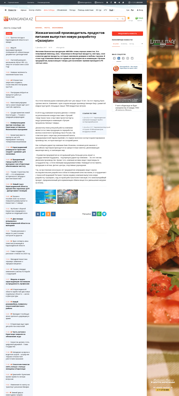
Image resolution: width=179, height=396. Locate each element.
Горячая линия (13, 2)
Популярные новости (122, 40)
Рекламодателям (44, 2)
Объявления (62, 10)
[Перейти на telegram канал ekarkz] (119, 2)
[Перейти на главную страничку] (5, 2)
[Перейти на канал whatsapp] (123, 2)
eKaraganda (60, 47)
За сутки (116, 44)
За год (131, 44)
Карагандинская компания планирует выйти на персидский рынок (93, 120)
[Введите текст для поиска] (72, 19)
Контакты (31, 2)
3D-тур (98, 10)
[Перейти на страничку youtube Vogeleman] (115, 2)
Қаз (127, 10)
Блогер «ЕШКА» (35, 10)
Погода (72, 10)
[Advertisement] (74, 82)
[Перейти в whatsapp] (134, 2)
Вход (140, 10)
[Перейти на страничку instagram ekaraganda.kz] (84, 2)
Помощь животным (85, 10)
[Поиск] (122, 19)
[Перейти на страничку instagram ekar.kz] (99, 2)
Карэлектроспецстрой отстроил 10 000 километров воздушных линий (93, 129)
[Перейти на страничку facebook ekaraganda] (111, 2)
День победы (49, 10)
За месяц (124, 44)
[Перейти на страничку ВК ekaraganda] (107, 2)
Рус (132, 10)
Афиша (23, 10)
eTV (105, 10)
